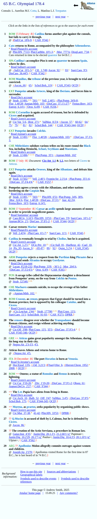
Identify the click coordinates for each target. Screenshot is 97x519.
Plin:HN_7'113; (21, 51)
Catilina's (20, 60)
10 (5, 160)
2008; (12, 368)
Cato (12, 45)
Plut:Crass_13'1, (38, 329)
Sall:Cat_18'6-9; (22, 40)
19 (5, 298)
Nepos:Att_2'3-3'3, (23, 344)
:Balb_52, (33, 398)
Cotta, (33, 10)
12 (5, 187)
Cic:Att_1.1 (49, 160)
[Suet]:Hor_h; (54, 365)
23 (5, 358)
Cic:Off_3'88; (20, 329)
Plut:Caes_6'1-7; (37, 233)
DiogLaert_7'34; (80, 51)
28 (5, 430)
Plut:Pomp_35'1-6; (79, 178)
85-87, (40, 248)
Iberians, (65, 91)
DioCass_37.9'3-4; (65, 329)
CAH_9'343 (63, 85)
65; (30, 85)
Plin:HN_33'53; (43, 218)
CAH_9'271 (57, 314)
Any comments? (69, 493)
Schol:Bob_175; (18, 401)
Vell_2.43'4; (19, 233)
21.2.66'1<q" (63, 433)
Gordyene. (58, 260)
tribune (36, 78)
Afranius (34, 260)
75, (10, 125)
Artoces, (41, 91)
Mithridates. (16, 290)
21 (5, 338)
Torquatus (60, 10)
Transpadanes (63, 320)
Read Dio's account (21, 97)
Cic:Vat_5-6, (20, 121)
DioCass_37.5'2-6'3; (21, 269)
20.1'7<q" (36, 437)
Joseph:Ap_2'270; (23, 452)
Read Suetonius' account (24, 215)
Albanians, (66, 169)
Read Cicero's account (23, 118)
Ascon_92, (54, 70)
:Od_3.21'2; (38, 365)
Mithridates (22, 145)
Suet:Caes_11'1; (58, 233)
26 (5, 406)
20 (5, 320)
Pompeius (21, 91)
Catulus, (72, 302)
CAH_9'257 (44, 181)
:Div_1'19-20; (42, 383)
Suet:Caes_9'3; (79, 70)
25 (5, 391)
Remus (63, 373)
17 (5, 275)
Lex (20, 391)
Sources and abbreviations (61, 471)
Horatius (50, 358)
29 (5, 445)
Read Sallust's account (23, 66)
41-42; (37, 413)
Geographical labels (31, 474)
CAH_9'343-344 (66, 125)
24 (5, 373)
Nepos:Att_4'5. (22, 353)
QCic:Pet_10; (38, 244)
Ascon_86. (19, 425)
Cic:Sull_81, (57, 244)
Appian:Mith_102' (65, 155)
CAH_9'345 (81, 248)
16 (5, 257)
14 (5, 226)
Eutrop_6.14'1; (17, 106)
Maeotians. (71, 148)
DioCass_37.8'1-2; (40, 221)
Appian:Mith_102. (24, 293)
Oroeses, (41, 169)
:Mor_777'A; (63, 51)
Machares (21, 287)
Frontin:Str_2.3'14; (57, 178)
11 (5, 169)
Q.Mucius (18, 418)
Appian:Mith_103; (34, 103)
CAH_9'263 (58, 269)
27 (5, 418)
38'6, (80, 196)
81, (24, 125)
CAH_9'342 (41, 40)
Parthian (64, 257)
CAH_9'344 (59, 221)
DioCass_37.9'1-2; (62, 383)
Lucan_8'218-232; (23, 266)
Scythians (53, 148)
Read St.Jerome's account (25, 361)
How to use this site (31, 471)
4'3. (36, 344)
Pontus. (72, 278)
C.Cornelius (23, 112)
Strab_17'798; (45, 311)
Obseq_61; (79, 383)
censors (18, 320)
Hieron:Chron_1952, (76, 365)
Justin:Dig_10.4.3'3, (64, 437)
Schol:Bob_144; (44, 125)
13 (5, 208)
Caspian (34, 190)
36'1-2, (57, 266)
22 (5, 350)
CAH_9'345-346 (18, 332)
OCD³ (75, 85)
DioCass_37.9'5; (79, 398)
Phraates (81, 257)
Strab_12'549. (20, 281)
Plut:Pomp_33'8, (43, 266)
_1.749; (41, 70)
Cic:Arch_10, (20, 398)
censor (33, 298)
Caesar (40, 208)
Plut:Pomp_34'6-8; (67, 100)
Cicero (13, 115)
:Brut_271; (33, 121)
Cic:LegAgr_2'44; (23, 311)
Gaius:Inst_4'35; (22, 433)
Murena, (18, 406)
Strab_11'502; (20, 178)
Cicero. (13, 305)
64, (86, 121)
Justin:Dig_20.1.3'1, (44, 433)
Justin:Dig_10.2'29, (19, 437)
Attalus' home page (30, 493)
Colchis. (41, 130)
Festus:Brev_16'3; (82, 103)
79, (16, 125)
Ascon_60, (19, 85)
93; (66, 70)
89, (48, 248)
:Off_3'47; (45, 398)
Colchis (60, 278)
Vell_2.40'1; (48, 100)
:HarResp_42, (73, 244)
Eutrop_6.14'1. (38, 203)
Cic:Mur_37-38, (22, 413)
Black (87, 145)
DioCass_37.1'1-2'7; (58, 103)
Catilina (39, 33)
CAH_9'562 (28, 440)
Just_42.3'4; (68, 200)
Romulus (47, 373)
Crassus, (21, 298)
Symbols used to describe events (38, 478)
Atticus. (13, 163)
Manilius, (21, 78)
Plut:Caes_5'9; (61, 218)
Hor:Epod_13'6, (21, 365)
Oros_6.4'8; (33, 106)
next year (60, 16)
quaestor (52, 55)
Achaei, (42, 148)
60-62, (78, 121)
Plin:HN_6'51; (50, 196)
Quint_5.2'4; (65, 248)
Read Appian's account (23, 133)
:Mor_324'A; (16, 200)
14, (10, 248)
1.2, (62, 160)
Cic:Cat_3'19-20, (22, 383)
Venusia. (73, 358)
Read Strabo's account (23, 152)
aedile (51, 208)
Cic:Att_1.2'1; (20, 244)
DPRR (68, 314)
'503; (35, 196)
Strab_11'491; (20, 137)
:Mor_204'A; (70, 266)
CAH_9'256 (49, 106)
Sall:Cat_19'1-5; (22, 70)
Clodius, (62, 238)
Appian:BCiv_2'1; (19, 221)
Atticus (23, 338)
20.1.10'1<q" (83, 437)
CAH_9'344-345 (39, 401)
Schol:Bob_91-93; (37, 314)
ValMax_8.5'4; (50, 121)
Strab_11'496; (20, 155)
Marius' (32, 226)
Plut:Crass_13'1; (67, 311)
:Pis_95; (17, 248)
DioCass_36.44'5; (19, 73)
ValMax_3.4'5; (60, 398)
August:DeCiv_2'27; (20, 386)
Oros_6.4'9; (42, 269)
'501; (35, 100)
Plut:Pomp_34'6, (68, 196)
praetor (31, 406)
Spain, (84, 60)
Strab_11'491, (20, 100)
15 (5, 238)
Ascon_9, (28, 248)
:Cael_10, (87, 244)
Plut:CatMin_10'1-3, (42, 51)
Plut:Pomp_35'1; (44, 155)
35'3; (50, 329)
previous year (43, 16)
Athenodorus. (83, 45)
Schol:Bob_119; (43, 85)
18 (5, 287)
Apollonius (24, 445)
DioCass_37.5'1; (49, 200)
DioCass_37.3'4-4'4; (21, 181)
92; (54, 248)
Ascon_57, (66, 121)
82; (30, 125)
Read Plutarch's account (24, 48)
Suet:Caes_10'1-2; (81, 218)
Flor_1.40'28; (16, 103)
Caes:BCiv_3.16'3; (23, 218)
